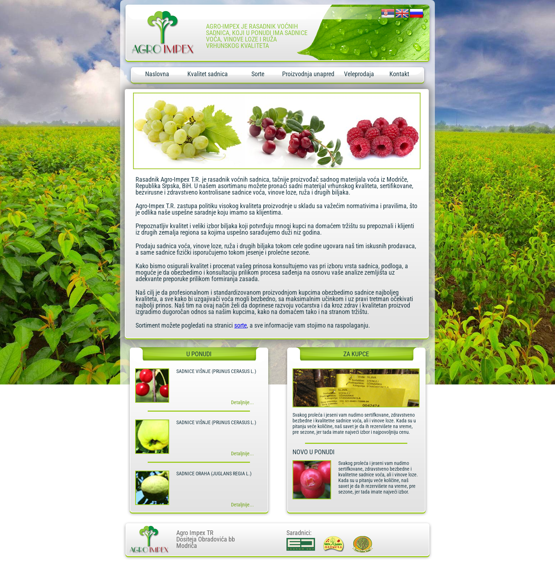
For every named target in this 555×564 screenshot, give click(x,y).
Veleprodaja (359, 74)
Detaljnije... (242, 402)
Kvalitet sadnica (207, 74)
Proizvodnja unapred (308, 74)
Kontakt (399, 74)
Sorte (257, 74)
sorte (240, 325)
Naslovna (157, 74)
